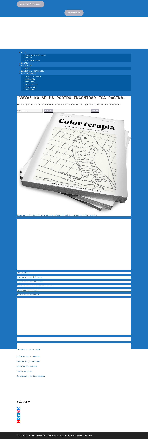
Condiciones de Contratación (31, 376)
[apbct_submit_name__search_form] (95, 111)
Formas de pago (24, 371)
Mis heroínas (28, 74)
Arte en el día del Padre (29, 277)
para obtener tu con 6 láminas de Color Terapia (57, 215)
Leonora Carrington (33, 76)
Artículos (26, 66)
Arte (23, 52)
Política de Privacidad (28, 357)
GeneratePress (84, 435)
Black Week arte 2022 (27, 290)
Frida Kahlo (30, 79)
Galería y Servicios (33, 71)
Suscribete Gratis (32, 60)
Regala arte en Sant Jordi (30, 282)
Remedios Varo (30, 87)
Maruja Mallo (30, 82)
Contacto (28, 58)
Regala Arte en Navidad (28, 295)
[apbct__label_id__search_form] (72, 111)
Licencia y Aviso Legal (28, 350)
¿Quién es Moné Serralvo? (35, 55)
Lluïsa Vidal (30, 90)
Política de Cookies (27, 366)
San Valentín (23, 273)
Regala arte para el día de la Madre (35, 286)
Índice (27, 68)
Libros (24, 63)
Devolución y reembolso (28, 361)
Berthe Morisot (31, 84)
